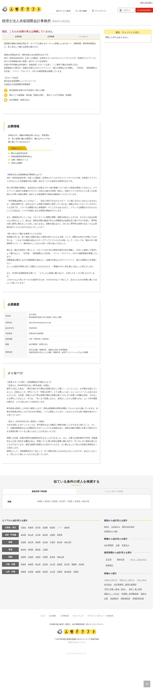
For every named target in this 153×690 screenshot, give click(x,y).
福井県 (46, 534)
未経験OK (114, 597)
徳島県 (62, 563)
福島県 (69, 526)
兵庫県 (46, 556)
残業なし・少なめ (111, 592)
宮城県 (46, 526)
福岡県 (23, 570)
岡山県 (39, 563)
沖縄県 (79, 570)
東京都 (80, 501)
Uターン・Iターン (127, 579)
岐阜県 (23, 548)
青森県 (31, 526)
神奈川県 (89, 501)
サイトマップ (78, 615)
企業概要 (51, 37)
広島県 (46, 563)
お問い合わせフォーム (76, 641)
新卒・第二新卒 (135, 588)
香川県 (69, 563)
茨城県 (40, 501)
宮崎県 (62, 570)
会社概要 (52, 615)
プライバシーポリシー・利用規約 (100, 615)
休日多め (108, 583)
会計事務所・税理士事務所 (125, 583)
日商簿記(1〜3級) (111, 530)
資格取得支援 (138, 597)
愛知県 (39, 548)
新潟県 (23, 534)
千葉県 (72, 501)
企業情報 (18, 37)
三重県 (46, 548)
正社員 (108, 558)
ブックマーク (100, 11)
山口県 (54, 563)
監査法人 (125, 544)
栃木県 (48, 501)
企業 (118, 544)
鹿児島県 (70, 570)
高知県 (85, 563)
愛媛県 (77, 563)
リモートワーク (110, 579)
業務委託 (109, 564)
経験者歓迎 (125, 597)
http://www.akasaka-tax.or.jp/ (40, 323)
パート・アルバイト (138, 558)
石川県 (39, 534)
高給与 (143, 592)
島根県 (31, 563)
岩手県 (39, 526)
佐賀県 (31, 570)
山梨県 (54, 534)
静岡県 (31, 548)
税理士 (107, 525)
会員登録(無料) (145, 10)
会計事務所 (109, 544)
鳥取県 (23, 563)
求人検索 (83, 11)
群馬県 (56, 501)
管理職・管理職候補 (129, 592)
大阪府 (39, 556)
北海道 (23, 526)
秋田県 (54, 526)
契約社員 (120, 558)
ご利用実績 (64, 615)
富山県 (31, 534)
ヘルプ (42, 615)
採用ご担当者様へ (146, 3)
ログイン (126, 10)
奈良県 (54, 556)
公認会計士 (116, 525)
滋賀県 (23, 556)
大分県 (54, 570)
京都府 (31, 556)
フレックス (141, 579)
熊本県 (46, 570)
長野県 (62, 534)
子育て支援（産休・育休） (115, 588)
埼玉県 (64, 501)
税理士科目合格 (129, 525)
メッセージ (83, 37)
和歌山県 (63, 556)
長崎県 (39, 570)
